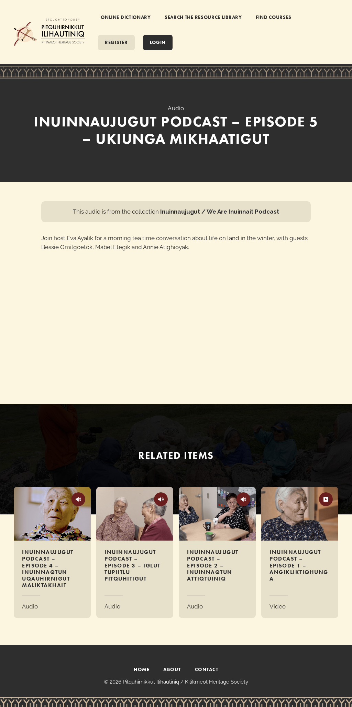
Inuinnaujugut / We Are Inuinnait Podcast (219, 211)
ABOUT (172, 669)
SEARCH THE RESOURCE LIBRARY (203, 17)
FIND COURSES (274, 17)
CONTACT (207, 669)
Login (158, 42)
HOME (142, 669)
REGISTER (116, 42)
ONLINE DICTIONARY (126, 17)
